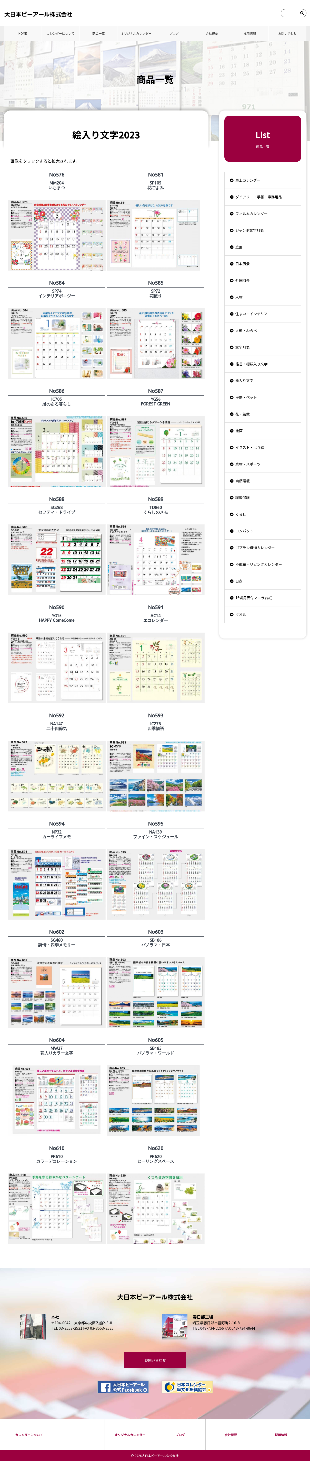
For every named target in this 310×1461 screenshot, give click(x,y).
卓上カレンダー (248, 180)
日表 (239, 581)
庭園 (239, 246)
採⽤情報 (250, 33)
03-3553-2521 (70, 1328)
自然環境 (242, 480)
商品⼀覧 (98, 33)
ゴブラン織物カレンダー (255, 547)
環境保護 (242, 497)
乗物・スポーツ (248, 464)
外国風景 (242, 280)
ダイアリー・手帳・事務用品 (258, 196)
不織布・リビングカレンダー (258, 564)
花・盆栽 (242, 414)
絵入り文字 (244, 380)
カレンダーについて (60, 33)
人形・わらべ (246, 330)
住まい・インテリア (251, 313)
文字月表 (242, 347)
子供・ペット (246, 397)
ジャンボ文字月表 (249, 230)
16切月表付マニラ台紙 (253, 597)
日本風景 (242, 263)
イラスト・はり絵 (249, 447)
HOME (22, 33)
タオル (240, 614)
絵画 (239, 430)
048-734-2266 (212, 1328)
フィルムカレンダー (251, 213)
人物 (239, 297)
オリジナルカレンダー (136, 33)
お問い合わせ (287, 33)
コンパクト (244, 530)
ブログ (174, 33)
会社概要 (212, 33)
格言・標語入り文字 (251, 363)
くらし (240, 514)
